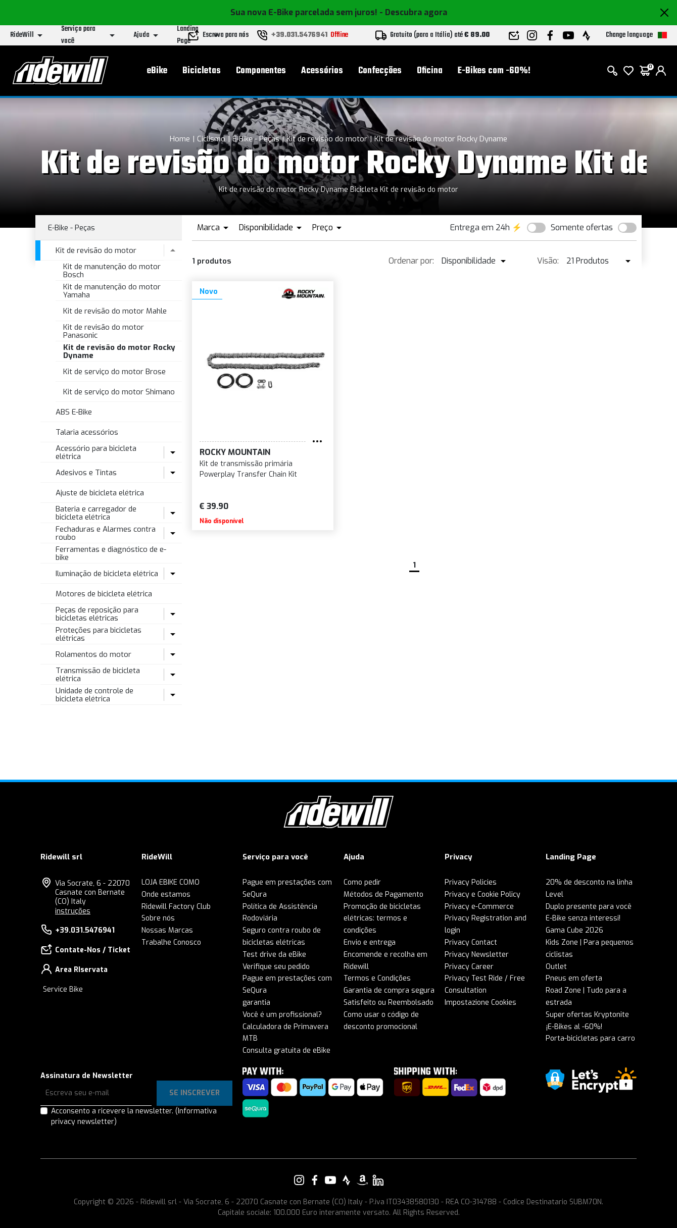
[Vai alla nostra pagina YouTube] (330, 1180)
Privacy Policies (471, 882)
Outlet (556, 966)
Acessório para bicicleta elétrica (96, 452)
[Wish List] (628, 70)
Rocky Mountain (235, 452)
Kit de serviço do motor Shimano (119, 392)
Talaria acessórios (87, 432)
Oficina (430, 71)
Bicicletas (201, 71)
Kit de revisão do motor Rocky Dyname (440, 139)
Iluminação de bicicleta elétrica (107, 574)
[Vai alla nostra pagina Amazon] (362, 1180)
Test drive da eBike (274, 954)
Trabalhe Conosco (171, 942)
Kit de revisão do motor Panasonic (103, 331)
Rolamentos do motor (93, 654)
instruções (72, 911)
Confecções (380, 71)
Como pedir (362, 882)
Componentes (261, 71)
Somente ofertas (582, 227)
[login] (661, 70)
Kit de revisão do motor (326, 139)
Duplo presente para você (589, 906)
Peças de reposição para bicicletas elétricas (97, 614)
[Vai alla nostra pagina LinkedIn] (378, 1180)
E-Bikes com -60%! (494, 71)
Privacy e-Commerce (479, 906)
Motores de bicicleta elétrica (104, 594)
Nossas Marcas (167, 930)
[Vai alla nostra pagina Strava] (347, 1180)
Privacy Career (469, 966)
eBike (157, 71)
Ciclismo (211, 139)
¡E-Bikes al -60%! (574, 1027)
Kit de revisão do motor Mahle (115, 311)
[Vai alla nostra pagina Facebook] (315, 1180)
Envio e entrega (370, 942)
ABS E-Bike (74, 412)
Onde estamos (165, 894)
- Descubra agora (413, 12)
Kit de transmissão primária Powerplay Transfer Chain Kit (248, 469)
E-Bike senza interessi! (583, 918)
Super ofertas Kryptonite (587, 1014)
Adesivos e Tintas (86, 473)
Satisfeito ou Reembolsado (388, 1002)
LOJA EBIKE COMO (170, 882)
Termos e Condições (377, 978)
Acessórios (322, 71)
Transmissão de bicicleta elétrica (98, 675)
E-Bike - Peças (255, 139)
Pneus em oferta (574, 978)
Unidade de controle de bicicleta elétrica (94, 695)
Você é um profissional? (282, 1014)
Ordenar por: (411, 260)
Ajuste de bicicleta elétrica (100, 493)
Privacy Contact (471, 942)
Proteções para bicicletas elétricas (98, 634)
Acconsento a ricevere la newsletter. (134, 1116)
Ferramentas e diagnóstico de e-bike (111, 553)
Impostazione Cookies (480, 1002)
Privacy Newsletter (477, 954)
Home (180, 139)
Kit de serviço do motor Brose (114, 372)
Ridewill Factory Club (176, 906)
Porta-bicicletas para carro (590, 1038)
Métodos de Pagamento (383, 894)
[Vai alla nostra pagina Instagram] (299, 1180)
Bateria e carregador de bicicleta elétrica (96, 513)
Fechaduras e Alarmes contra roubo (106, 533)
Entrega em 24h (480, 227)
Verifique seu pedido (276, 966)
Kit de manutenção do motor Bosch (112, 271)
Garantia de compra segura (389, 990)
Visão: (548, 260)
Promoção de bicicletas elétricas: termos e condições (382, 919)
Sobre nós (158, 918)
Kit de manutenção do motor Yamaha (112, 291)
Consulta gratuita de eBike (286, 1050)
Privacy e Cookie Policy (482, 894)
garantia (256, 1002)
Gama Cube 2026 (574, 930)
